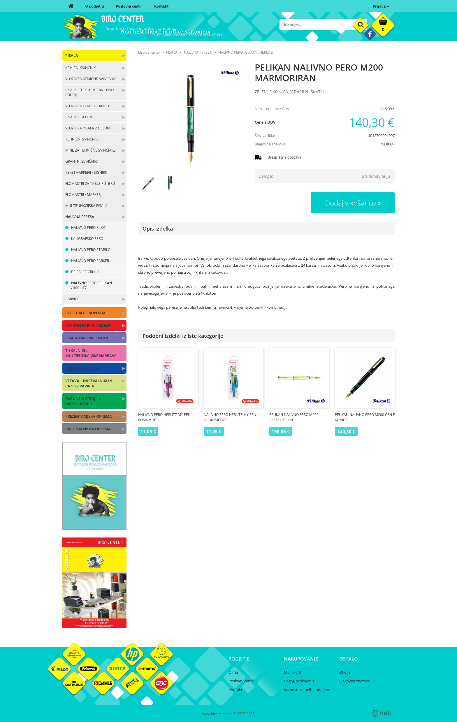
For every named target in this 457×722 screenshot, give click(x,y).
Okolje (344, 672)
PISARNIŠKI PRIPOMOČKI (87, 337)
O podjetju (94, 6)
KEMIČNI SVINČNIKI (80, 67)
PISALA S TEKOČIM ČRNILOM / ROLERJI (89, 92)
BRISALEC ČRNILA (85, 271)
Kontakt (161, 6)
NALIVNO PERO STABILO (90, 249)
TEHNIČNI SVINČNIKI (82, 139)
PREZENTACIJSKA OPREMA (88, 416)
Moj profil (292, 672)
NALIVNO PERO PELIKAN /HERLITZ (91, 285)
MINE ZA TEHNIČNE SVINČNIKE (90, 150)
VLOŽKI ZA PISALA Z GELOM (87, 128)
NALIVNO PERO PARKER (90, 260)
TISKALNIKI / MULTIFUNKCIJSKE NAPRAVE (90, 353)
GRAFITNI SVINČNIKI (81, 161)
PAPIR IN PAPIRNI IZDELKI (88, 325)
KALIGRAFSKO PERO (87, 238)
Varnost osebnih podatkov (307, 689)
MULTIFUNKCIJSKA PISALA (86, 205)
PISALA (71, 55)
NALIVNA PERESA (79, 216)
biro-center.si (149, 52)
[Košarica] (383, 26)
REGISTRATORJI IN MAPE (86, 312)
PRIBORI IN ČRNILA (82, 368)
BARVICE (72, 298)
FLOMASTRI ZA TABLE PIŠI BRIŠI (90, 183)
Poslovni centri (129, 6)
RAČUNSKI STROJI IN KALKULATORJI (83, 401)
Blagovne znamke (354, 681)
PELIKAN (387, 144)
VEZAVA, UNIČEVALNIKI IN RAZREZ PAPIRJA (88, 383)
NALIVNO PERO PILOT (88, 227)
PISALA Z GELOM (79, 117)
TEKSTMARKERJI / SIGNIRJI (86, 172)
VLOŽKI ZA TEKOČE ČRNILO (87, 105)
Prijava (381, 6)
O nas (233, 672)
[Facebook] (369, 34)
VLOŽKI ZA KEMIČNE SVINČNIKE (90, 78)
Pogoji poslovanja (299, 681)
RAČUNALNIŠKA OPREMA (88, 428)
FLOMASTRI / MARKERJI (83, 194)
